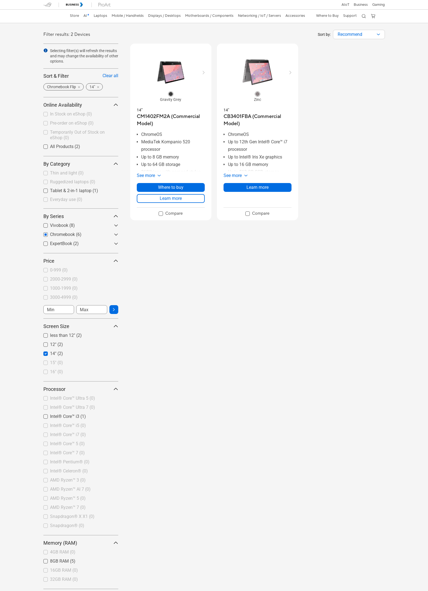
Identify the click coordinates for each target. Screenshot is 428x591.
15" (56, 362)
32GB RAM (64, 579)
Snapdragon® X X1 (72, 516)
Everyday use (66, 199)
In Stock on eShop (71, 114)
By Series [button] (80, 216)
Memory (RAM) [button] (80, 543)
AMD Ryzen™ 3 (68, 480)
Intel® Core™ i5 (68, 425)
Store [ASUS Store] (74, 16)
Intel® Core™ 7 (67, 452)
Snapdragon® (67, 525)
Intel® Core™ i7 (68, 434)
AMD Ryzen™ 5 (68, 498)
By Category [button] (80, 164)
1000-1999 (64, 288)
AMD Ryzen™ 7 (68, 507)
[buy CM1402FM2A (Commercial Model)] (171, 120)
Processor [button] (80, 389)
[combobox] (359, 34)
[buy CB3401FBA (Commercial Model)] (258, 120)
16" (56, 371)
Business (361, 4)
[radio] (170, 93)
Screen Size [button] (80, 326)
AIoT (345, 4)
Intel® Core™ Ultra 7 (72, 407)
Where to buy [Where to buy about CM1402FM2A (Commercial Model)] (170, 187)
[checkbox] (80, 173)
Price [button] (80, 261)
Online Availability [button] (80, 105)
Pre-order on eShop (72, 123)
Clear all (110, 75)
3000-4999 (64, 297)
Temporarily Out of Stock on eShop (77, 135)
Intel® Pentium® (70, 461)
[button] (378, 4)
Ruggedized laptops (72, 181)
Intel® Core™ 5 (67, 443)
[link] (52, 16)
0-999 (59, 270)
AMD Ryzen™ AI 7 (70, 489)
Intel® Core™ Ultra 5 (72, 398)
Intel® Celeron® (69, 471)
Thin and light (67, 173)
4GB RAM (62, 552)
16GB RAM (64, 570)
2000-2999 (64, 279)
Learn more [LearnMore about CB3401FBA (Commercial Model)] (257, 187)
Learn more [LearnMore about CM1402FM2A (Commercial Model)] (171, 198)
